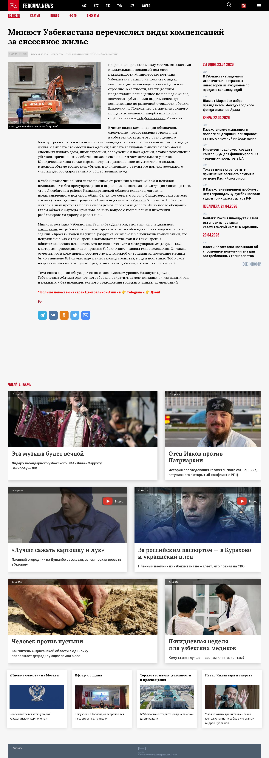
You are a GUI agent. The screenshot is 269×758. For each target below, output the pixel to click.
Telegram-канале (151, 118)
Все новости (251, 264)
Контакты (17, 747)
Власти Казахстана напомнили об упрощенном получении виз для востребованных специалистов (230, 251)
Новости (14, 16)
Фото (73, 16)
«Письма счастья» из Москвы (36, 675)
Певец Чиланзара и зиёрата (229, 675)
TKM (120, 5)
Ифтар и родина (89, 675)
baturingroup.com (162, 754)
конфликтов (133, 65)
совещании (47, 229)
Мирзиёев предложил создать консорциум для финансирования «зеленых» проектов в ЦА (230, 154)
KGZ (96, 5)
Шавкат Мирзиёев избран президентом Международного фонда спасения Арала (228, 105)
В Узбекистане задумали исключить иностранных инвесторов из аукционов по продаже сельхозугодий (226, 83)
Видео (54, 16)
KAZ (84, 5)
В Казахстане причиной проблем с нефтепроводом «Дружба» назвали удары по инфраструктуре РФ (231, 193)
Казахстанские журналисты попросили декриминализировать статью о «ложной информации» (230, 134)
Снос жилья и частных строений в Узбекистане (92, 54)
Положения (141, 108)
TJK (108, 5)
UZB (133, 5)
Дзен (155, 292)
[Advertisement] (134, 354)
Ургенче (139, 200)
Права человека (40, 54)
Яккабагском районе (64, 190)
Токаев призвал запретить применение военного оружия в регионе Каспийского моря (228, 173)
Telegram (134, 292)
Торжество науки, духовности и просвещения (166, 677)
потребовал (98, 277)
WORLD (147, 5)
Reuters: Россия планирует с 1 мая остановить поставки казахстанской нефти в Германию (230, 222)
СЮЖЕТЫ (93, 16)
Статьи (35, 16)
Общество (57, 54)
